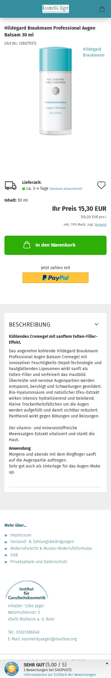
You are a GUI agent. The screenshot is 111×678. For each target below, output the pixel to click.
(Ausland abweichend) (66, 189)
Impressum (20, 535)
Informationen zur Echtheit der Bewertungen (60, 675)
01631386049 (27, 632)
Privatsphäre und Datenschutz (38, 561)
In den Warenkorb (48, 244)
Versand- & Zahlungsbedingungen (42, 541)
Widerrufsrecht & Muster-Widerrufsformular (51, 548)
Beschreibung (29, 324)
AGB (14, 554)
